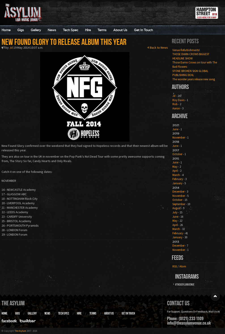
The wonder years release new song (193, 79)
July (174, 212)
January (177, 183)
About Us (120, 30)
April (175, 171)
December (178, 191)
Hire (88, 30)
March (176, 175)
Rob (175, 104)
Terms (102, 30)
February (177, 179)
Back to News (157, 48)
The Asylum (13, 303)
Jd (11, 48)
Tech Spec (70, 30)
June (175, 129)
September (178, 204)
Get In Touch (143, 30)
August (176, 208)
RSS (174, 266)
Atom (182, 266)
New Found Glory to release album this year (64, 42)
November (178, 137)
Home (4, 313)
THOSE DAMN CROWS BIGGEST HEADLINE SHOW (190, 56)
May (174, 167)
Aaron (176, 108)
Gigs (20, 30)
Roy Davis (178, 100)
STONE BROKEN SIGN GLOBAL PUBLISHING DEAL (190, 73)
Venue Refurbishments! (186, 50)
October (177, 154)
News (52, 30)
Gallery (36, 30)
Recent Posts (185, 41)
